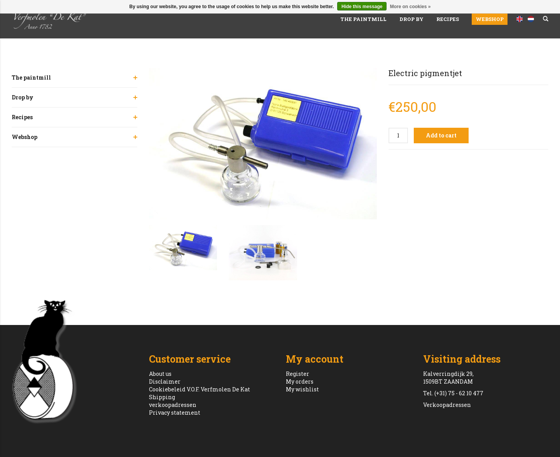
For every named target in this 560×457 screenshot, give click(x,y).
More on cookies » (410, 6)
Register (297, 373)
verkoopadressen (172, 404)
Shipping (162, 397)
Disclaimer (164, 381)
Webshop (490, 19)
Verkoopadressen (447, 404)
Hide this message (361, 6)
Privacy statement (174, 412)
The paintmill (363, 19)
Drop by (411, 19)
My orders (299, 381)
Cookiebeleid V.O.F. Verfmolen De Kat (199, 389)
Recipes (447, 19)
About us (160, 373)
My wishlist (302, 389)
